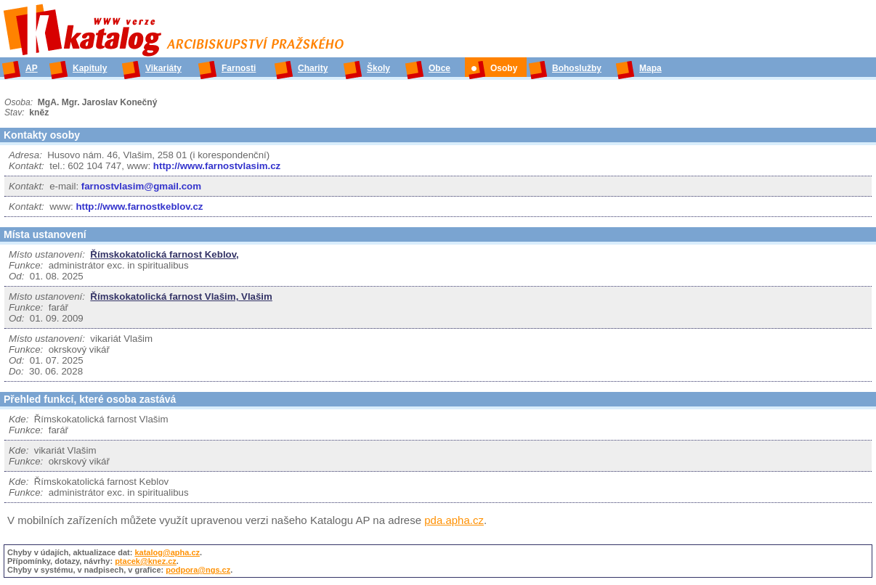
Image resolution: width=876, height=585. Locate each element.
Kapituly (90, 68)
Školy (378, 68)
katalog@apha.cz (167, 552)
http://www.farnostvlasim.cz (216, 165)
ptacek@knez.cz (146, 561)
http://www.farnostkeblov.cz (139, 206)
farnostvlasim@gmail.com (141, 186)
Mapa (650, 68)
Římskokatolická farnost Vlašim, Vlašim (181, 296)
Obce (439, 68)
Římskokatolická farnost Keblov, (164, 254)
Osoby (503, 68)
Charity (313, 68)
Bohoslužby (576, 68)
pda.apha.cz (454, 520)
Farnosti (239, 68)
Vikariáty (163, 68)
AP (31, 68)
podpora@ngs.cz (198, 569)
